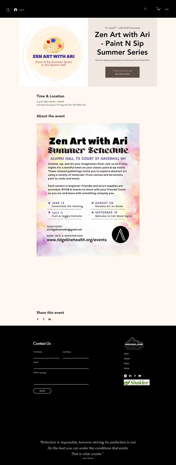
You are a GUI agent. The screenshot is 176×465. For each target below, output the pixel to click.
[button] (158, 8)
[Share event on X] (44, 319)
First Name (38, 352)
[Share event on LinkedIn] (50, 319)
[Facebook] (134, 375)
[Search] (145, 8)
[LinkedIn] (130, 375)
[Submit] (42, 390)
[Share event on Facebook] (38, 319)
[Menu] (166, 9)
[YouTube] (139, 375)
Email (36, 362)
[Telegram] (125, 375)
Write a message (40, 373)
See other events (122, 73)
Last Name (67, 352)
